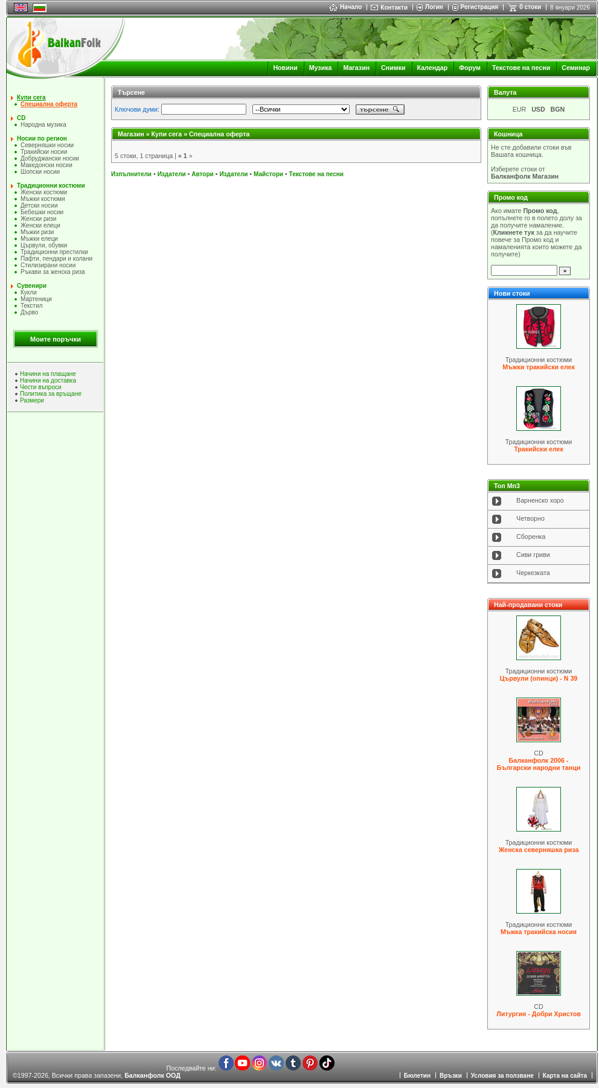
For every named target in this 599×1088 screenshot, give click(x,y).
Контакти (394, 7)
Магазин (356, 67)
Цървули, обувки (44, 245)
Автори (202, 174)
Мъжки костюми (43, 199)
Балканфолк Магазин (525, 176)
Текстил (32, 305)
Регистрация (480, 7)
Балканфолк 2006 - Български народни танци (538, 764)
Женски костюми (44, 192)
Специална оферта (49, 104)
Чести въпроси (41, 387)
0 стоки (530, 7)
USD (538, 109)
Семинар (576, 67)
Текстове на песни (521, 67)
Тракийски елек (538, 449)
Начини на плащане (48, 374)
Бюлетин (417, 1075)
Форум (470, 67)
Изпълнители (131, 174)
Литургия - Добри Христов (538, 1013)
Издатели (172, 174)
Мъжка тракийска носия (539, 931)
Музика (320, 67)
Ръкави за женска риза (53, 272)
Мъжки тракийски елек (538, 367)
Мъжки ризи (37, 232)
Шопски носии (40, 171)
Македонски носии (46, 165)
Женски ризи (38, 218)
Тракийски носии (44, 151)
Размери (32, 400)
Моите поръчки (55, 339)
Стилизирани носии (48, 265)
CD (21, 118)
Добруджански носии (50, 158)
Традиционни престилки (54, 252)
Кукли (29, 292)
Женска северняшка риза (539, 849)
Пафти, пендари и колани (56, 258)
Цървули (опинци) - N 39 (539, 678)
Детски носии (39, 205)
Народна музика (43, 124)
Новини (285, 67)
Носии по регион (42, 138)
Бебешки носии (42, 212)
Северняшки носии (47, 145)
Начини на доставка (48, 380)
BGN (558, 109)
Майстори (268, 174)
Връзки (451, 1075)
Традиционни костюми (51, 185)
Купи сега (31, 97)
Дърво (29, 312)
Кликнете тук (513, 232)
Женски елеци (40, 225)
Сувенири (31, 285)
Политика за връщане (51, 393)
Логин (434, 7)
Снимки (393, 67)
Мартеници (36, 299)
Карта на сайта (565, 1075)
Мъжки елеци (39, 238)
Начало (345, 7)
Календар (432, 67)
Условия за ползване (502, 1075)
